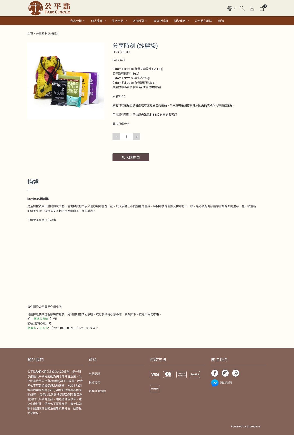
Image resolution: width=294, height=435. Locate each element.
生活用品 (117, 20)
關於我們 (179, 20)
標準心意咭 (41, 318)
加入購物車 (131, 157)
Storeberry (254, 426)
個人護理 (96, 20)
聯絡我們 (94, 382)
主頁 (30, 33)
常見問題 (94, 373)
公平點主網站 (203, 20)
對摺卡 (31, 328)
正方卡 (44, 328)
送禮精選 (138, 20)
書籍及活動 (161, 20)
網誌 (221, 20)
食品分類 (76, 20)
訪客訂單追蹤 (97, 391)
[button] (100, 46)
